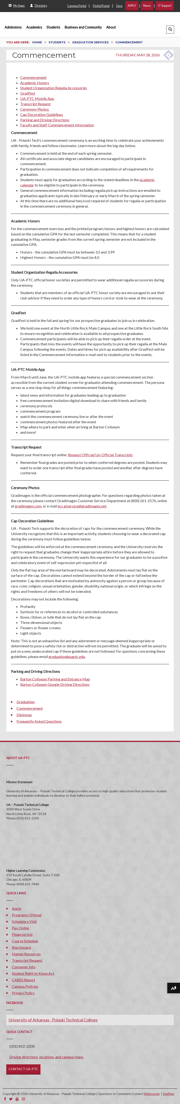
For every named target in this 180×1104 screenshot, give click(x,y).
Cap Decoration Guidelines (41, 114)
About (111, 27)
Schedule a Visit (24, 921)
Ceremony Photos (34, 109)
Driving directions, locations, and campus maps (46, 1057)
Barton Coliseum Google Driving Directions (55, 684)
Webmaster (152, 1094)
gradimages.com (28, 506)
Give (119, 6)
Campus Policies (25, 986)
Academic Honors (34, 82)
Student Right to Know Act (33, 973)
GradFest (27, 93)
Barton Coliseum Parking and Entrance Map (55, 679)
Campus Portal (76, 6)
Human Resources (26, 954)
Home (37, 42)
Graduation (26, 702)
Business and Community (83, 27)
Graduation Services (90, 42)
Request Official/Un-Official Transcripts (100, 455)
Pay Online (20, 928)
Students (53, 27)
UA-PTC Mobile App (37, 98)
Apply (16, 908)
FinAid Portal (101, 6)
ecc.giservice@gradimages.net (82, 506)
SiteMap (168, 1094)
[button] (170, 30)
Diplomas (24, 714)
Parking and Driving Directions (44, 120)
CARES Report (23, 980)
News (147, 5)
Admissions (13, 27)
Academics (34, 27)
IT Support (164, 5)
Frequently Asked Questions (39, 721)
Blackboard (21, 947)
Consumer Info (23, 967)
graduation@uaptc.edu (67, 656)
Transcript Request (35, 104)
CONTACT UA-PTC (23, 1069)
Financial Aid (22, 934)
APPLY (132, 5)
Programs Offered (26, 915)
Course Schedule (25, 941)
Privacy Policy (23, 993)
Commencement (33, 77)
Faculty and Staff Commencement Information (57, 125)
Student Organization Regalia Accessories (53, 88)
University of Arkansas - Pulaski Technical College (53, 1019)
